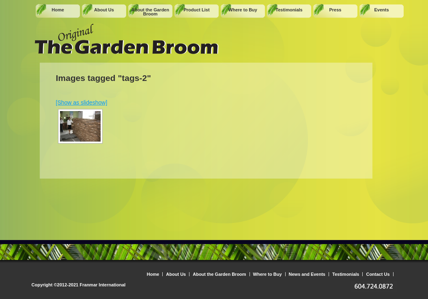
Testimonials (288, 9)
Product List (196, 9)
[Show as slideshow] (82, 102)
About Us (104, 9)
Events (381, 9)
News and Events (307, 274)
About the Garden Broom (150, 11)
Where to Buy (242, 9)
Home (58, 9)
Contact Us (377, 274)
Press (335, 9)
